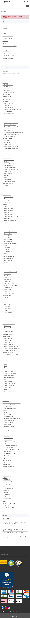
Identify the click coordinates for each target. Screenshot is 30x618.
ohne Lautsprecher (8, 200)
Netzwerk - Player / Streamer (10, 163)
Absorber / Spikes (8, 233)
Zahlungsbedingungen (8, 36)
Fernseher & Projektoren (8, 466)
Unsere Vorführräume (8, 60)
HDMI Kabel (7, 291)
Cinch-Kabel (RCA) (8, 260)
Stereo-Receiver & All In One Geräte (12, 146)
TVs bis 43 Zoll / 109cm (8, 79)
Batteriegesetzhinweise (8, 58)
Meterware (6, 297)
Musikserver (7, 156)
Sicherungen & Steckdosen (10, 224)
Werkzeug (6, 455)
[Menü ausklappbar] (1, 1)
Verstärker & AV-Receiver (8, 472)
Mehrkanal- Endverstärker (10, 150)
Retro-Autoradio (7, 340)
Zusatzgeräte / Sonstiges (9, 350)
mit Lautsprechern (8, 196)
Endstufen (5, 389)
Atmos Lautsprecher (8, 111)
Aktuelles (5, 28)
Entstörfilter (7, 434)
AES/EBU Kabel (7, 279)
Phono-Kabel (7, 275)
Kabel (5, 443)
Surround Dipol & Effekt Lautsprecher (12, 109)
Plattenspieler (7, 185)
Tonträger (5, 245)
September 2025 (6, 526)
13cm (5, 365)
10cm (5, 362)
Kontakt (4, 31)
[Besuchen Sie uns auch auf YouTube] (5, 608)
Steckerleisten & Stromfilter (10, 220)
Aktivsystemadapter (8, 416)
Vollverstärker (7, 140)
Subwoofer (6, 117)
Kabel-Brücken (7, 304)
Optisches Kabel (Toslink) (10, 266)
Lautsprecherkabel (7, 295)
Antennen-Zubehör (8, 312)
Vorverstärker (7, 142)
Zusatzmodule (7, 325)
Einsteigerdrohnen (8, 488)
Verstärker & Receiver (7, 138)
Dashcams (5, 410)
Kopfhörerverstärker (8, 214)
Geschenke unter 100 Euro (9, 481)
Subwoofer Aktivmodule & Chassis (12, 134)
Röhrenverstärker (8, 144)
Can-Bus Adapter (8, 428)
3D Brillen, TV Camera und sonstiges (11, 73)
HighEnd (4, 462)
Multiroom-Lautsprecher (9, 181)
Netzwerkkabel (7, 273)
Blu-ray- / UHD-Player (9, 159)
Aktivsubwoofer (7, 387)
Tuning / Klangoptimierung (9, 230)
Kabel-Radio (7, 175)
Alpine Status (6, 400)
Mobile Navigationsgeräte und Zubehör (13, 358)
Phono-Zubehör (7, 193)
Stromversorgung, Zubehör (10, 453)
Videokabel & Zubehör (9, 283)
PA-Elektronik (6, 505)
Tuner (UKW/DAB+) (8, 173)
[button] (22, 1)
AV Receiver (7, 152)
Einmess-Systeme (8, 237)
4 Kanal (6, 397)
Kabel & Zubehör (6, 464)
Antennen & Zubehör (7, 306)
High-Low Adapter (8, 439)
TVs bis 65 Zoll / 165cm (8, 84)
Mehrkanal (6, 399)
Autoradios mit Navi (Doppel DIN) (11, 354)
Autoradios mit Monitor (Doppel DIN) (12, 348)
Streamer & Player (7, 476)
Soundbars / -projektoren (10, 128)
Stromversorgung (6, 218)
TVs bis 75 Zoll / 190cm (8, 86)
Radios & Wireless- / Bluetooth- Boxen (12, 126)
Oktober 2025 (6, 518)
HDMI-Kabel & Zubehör (8, 289)
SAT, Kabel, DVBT (6, 94)
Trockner (5, 496)
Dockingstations (7, 171)
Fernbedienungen (8, 329)
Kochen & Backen (6, 494)
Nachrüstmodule (8, 241)
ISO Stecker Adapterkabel (10, 441)
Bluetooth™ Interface (9, 426)
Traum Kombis (7, 198)
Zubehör (6, 228)
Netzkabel (6, 222)
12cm (5, 364)
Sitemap (4, 43)
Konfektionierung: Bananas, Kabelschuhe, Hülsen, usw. (15, 301)
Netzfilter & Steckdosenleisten (11, 285)
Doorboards (7, 432)
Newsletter (5, 40)
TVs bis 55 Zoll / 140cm (8, 81)
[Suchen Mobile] (13, 6)
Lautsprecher (6, 101)
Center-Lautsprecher (9, 107)
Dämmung (6, 430)
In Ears (5, 206)
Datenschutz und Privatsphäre (9, 45)
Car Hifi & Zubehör (7, 479)
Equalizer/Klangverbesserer (10, 231)
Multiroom (5, 177)
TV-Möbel (6, 316)
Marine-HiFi (5, 412)
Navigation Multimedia (8, 352)
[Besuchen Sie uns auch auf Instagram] (9, 608)
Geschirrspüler (6, 490)
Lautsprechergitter (8, 447)
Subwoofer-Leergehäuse (9, 385)
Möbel (4, 314)
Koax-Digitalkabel (8, 270)
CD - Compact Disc (8, 251)
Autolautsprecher (7, 360)
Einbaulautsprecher (8, 121)
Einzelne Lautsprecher (9, 375)
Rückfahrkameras (8, 406)
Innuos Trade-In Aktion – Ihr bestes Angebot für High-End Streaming (15, 536)
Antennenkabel (7, 308)
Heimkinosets (7, 202)
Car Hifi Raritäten (6, 336)
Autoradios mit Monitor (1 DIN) (11, 346)
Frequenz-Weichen (8, 437)
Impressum (5, 53)
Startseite (5, 26)
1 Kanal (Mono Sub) (8, 393)
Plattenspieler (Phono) (8, 183)
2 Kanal (6, 395)
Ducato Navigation (8, 356)
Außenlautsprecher (8, 130)
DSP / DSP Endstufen (9, 391)
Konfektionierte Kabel (9, 299)
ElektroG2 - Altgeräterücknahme (10, 55)
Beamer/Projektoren (7, 77)
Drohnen (5, 486)
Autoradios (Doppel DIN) (9, 344)
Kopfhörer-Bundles (8, 210)
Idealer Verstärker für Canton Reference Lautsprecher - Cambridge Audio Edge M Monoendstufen (15, 530)
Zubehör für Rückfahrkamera (10, 408)
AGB (3, 48)
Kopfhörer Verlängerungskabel (11, 216)
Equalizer (6, 436)
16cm (5, 367)
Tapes (5, 253)
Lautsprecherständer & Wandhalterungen (13, 132)
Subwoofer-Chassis (8, 381)
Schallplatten (7, 249)
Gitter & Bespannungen (9, 136)
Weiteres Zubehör (7, 320)
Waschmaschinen (7, 498)
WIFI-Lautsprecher (8, 119)
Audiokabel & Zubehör (8, 258)
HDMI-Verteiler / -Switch (9, 293)
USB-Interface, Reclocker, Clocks (11, 169)
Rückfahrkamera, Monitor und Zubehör (11, 402)
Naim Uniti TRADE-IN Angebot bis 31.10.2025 (13, 532)
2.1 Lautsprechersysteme (10, 124)
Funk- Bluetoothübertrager (10, 167)
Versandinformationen (8, 38)
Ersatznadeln (7, 191)
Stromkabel (6, 262)
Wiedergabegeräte (7, 158)
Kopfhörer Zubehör (8, 208)
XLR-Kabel (6, 268)
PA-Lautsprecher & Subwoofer (9, 503)
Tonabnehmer (7, 189)
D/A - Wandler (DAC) (8, 165)
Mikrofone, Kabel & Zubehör (9, 507)
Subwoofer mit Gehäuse (9, 383)
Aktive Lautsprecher (7, 460)
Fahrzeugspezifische (8, 371)
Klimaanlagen (6, 492)
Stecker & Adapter (8, 281)
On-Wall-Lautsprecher (9, 113)
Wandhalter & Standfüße (8, 92)
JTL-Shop (17, 616)
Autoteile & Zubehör (8, 422)
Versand (17, 611)
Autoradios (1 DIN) (8, 342)
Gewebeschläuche (8, 287)
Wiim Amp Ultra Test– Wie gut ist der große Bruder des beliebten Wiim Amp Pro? (14, 522)
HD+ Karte (5, 75)
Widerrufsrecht (6, 50)
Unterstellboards (8, 235)
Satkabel (6, 310)
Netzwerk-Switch (8, 239)
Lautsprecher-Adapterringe (10, 445)
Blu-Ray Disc (7, 247)
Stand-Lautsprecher (8, 103)
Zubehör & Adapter (7, 414)
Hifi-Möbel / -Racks (8, 318)
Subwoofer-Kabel (8, 264)
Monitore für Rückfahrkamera (11, 404)
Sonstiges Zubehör (8, 331)
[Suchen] (27, 6)
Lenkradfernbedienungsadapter (11, 449)
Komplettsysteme (6, 195)
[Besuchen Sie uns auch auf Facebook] (2, 608)
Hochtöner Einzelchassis (9, 377)
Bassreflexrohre (7, 424)
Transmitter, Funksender (9, 327)
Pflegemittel (7, 322)
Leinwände (5, 82)
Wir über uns (6, 33)
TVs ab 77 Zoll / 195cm (8, 88)
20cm (5, 369)
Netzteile (6, 226)
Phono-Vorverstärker (9, 187)
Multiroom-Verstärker (9, 179)
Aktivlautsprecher (8, 115)
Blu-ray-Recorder (6, 90)
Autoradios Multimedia (8, 338)
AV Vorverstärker (8, 154)
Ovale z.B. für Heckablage (10, 373)
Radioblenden (7, 451)
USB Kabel (6, 277)
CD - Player (6, 161)
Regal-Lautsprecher (8, 105)
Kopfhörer (5, 204)
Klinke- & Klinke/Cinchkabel (10, 271)
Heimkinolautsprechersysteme (11, 122)
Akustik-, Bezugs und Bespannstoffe (12, 418)
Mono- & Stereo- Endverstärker (11, 148)
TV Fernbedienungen (7, 96)
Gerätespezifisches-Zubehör (9, 324)
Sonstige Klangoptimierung (10, 243)
